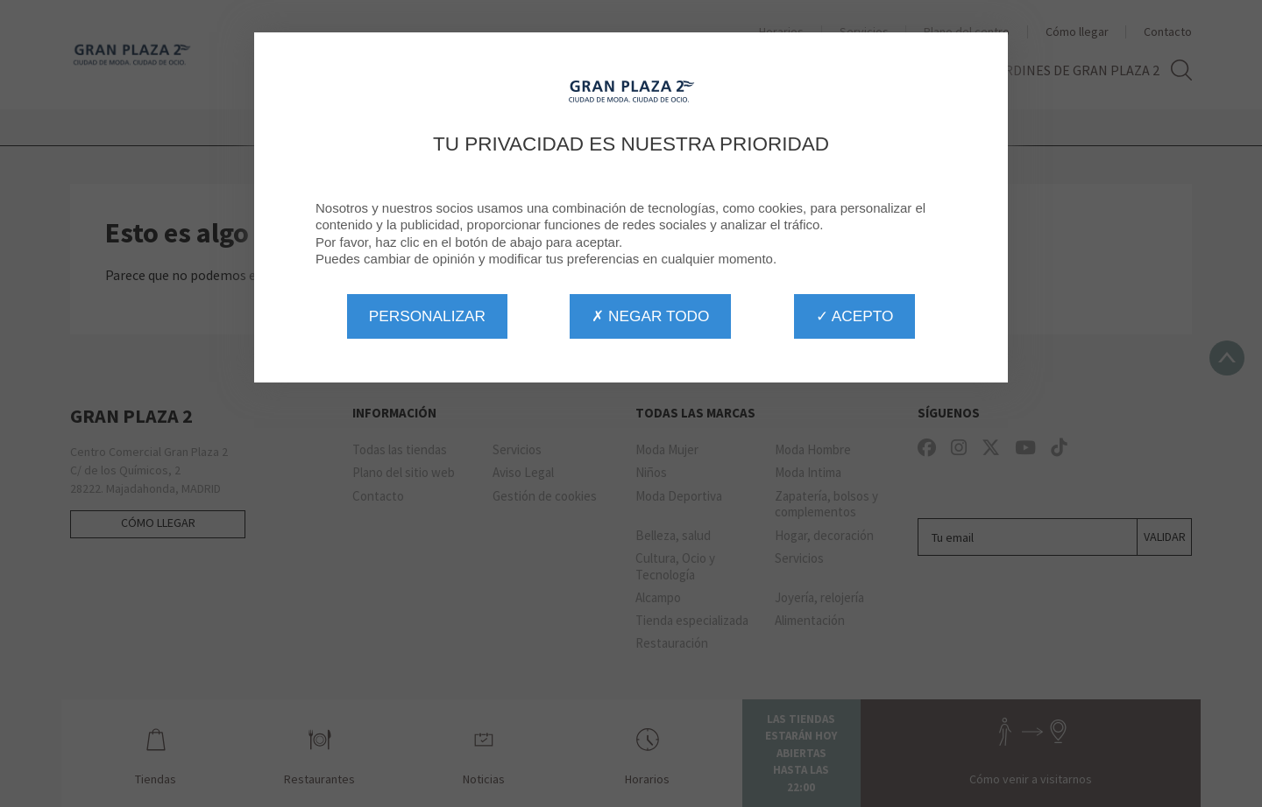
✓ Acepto (854, 316)
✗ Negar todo (650, 316)
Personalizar (427, 316)
